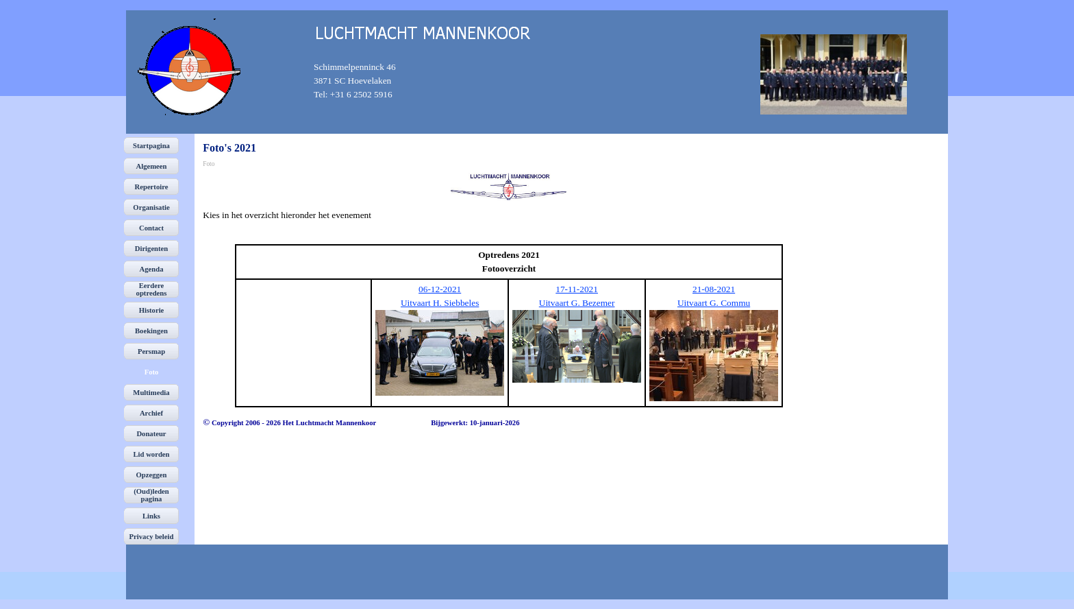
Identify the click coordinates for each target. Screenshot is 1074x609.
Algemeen (151, 166)
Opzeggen (151, 475)
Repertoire (151, 187)
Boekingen (151, 331)
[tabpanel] (365, 81)
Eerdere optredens (151, 289)
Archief (151, 413)
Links (151, 516)
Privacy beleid (151, 536)
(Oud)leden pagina (151, 495)
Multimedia (151, 392)
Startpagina (151, 146)
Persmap (151, 351)
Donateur (151, 434)
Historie (151, 310)
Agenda (152, 269)
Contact (151, 228)
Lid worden (152, 454)
